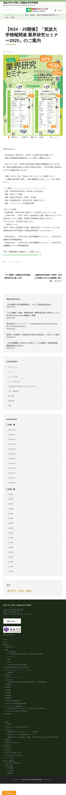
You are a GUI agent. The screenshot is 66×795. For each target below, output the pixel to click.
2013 (10, 557)
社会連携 (10, 770)
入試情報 (8, 724)
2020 (10, 523)
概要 (6, 649)
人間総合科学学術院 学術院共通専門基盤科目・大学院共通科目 (27, 682)
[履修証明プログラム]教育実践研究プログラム (22, 734)
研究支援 (11, 401)
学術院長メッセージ (11, 647)
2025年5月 (12, 473)
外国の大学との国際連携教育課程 (15, 703)
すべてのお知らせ (16, 262)
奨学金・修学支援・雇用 (13, 753)
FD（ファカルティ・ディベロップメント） (18, 670)
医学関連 (8, 695)
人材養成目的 (12, 652)
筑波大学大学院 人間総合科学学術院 (20, 3)
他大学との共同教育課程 (13, 701)
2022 (10, 514)
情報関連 (8, 698)
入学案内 (6, 722)
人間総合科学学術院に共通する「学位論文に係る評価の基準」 (27, 708)
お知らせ (6, 642)
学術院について (8, 645)
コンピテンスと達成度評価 (13, 706)
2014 (10, 552)
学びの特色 (8, 680)
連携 (9, 405)
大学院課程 (6, 675)
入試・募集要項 (13, 391)
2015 (10, 547)
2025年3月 (12, 483)
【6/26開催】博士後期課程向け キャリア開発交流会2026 (28, 305)
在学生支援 (6, 745)
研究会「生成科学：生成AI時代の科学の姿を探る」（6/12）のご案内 (32, 335)
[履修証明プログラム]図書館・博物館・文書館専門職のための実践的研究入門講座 (33, 737)
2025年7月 (12, 463)
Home (5, 639)
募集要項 (8, 740)
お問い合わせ (10, 621)
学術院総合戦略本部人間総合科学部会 (17, 667)
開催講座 (10, 672)
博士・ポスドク (12, 591)
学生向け (21, 591)
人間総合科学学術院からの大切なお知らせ (22, 386)
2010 (10, 571)
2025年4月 (12, 478)
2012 (10, 562)
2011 (10, 566)
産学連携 (10, 768)
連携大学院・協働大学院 (13, 763)
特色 (9, 662)
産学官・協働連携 (8, 761)
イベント (7, 262)
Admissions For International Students (16, 727)
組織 (9, 659)
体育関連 (8, 687)
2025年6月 (12, 468)
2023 (10, 509)
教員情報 (8, 714)
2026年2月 (12, 439)
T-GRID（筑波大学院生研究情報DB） (17, 711)
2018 (10, 533)
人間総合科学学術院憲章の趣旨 (17, 665)
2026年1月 (12, 444)
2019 (10, 528)
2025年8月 (12, 459)
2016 (10, 542)
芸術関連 (8, 690)
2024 (10, 504)
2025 (10, 499)
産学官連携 (8, 766)
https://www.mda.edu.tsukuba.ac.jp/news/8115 (20, 255)
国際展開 (10, 773)
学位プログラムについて (13, 677)
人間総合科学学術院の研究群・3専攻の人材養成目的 (26, 654)
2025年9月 (12, 454)
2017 (10, 538)
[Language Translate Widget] (39, 11)
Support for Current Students (14, 755)
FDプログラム (13, 367)
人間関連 (8, 685)
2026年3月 (12, 434)
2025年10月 (12, 449)
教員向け (29, 591)
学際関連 (8, 693)
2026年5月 (12, 430)
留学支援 (11, 396)
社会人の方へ (9, 729)
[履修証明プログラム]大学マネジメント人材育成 (23, 732)
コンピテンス (12, 657)
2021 (10, 518)
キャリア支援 (12, 377)
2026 (10, 494)
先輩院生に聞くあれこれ (13, 742)
